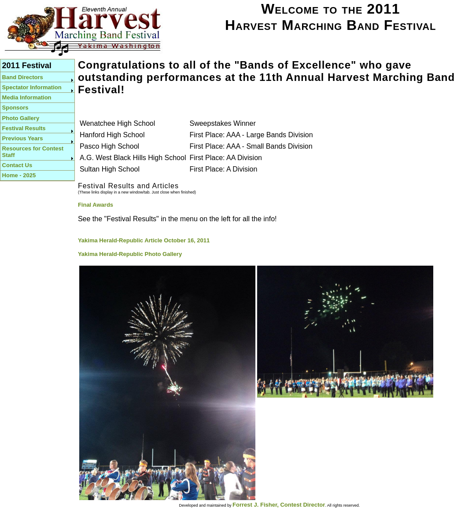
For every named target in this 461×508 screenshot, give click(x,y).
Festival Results (24, 128)
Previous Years (22, 138)
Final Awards (95, 204)
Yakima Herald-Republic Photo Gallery (130, 254)
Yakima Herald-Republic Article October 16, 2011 (144, 240)
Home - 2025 (19, 175)
